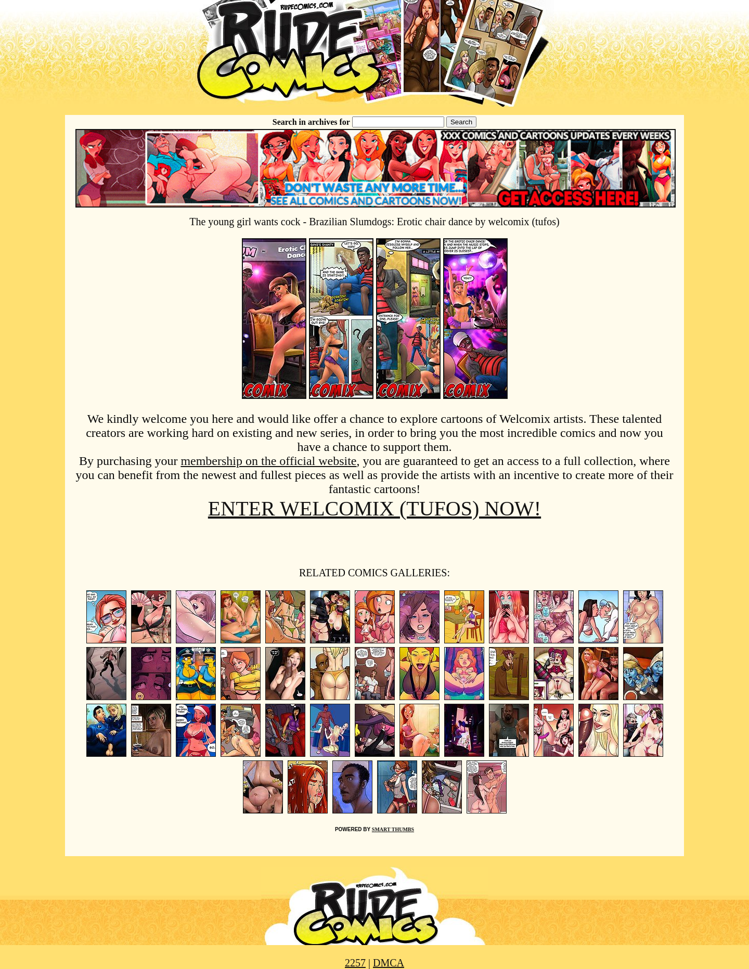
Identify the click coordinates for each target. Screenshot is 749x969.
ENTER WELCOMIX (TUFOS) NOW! (374, 508)
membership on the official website (268, 461)
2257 (355, 962)
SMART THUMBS (393, 829)
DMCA (388, 962)
